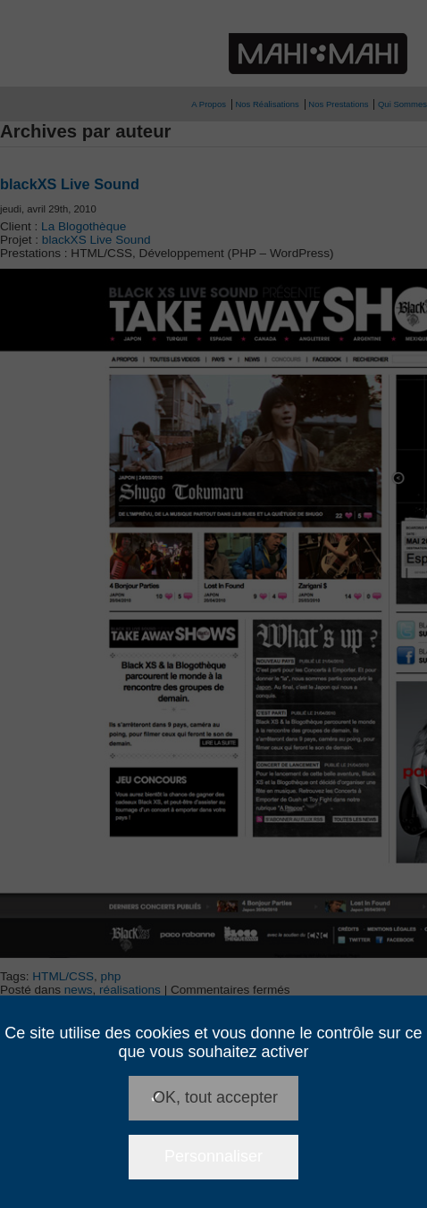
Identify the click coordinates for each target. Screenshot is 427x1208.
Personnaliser (213, 1156)
